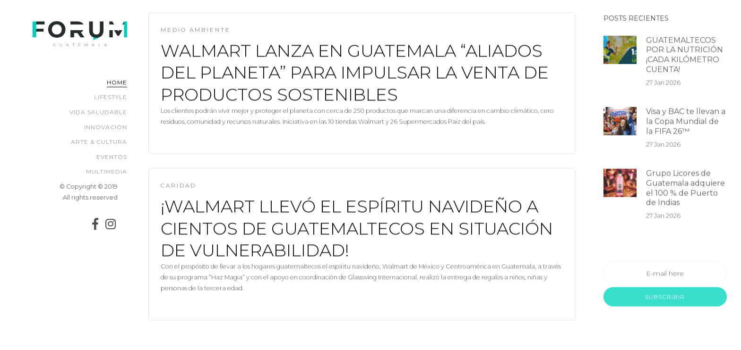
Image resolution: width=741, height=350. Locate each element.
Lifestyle (110, 96)
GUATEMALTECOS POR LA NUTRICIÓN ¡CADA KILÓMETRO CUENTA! (684, 57)
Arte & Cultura (99, 141)
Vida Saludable (98, 112)
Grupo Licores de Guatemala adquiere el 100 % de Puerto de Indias (685, 190)
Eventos (111, 156)
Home (117, 82)
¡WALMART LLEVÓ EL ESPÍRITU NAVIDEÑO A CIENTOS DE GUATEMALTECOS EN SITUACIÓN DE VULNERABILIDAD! (357, 229)
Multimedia (106, 171)
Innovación (105, 127)
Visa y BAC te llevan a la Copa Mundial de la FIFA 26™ (685, 123)
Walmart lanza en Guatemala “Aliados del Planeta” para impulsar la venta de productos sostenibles (355, 73)
